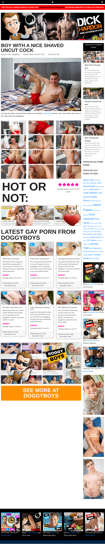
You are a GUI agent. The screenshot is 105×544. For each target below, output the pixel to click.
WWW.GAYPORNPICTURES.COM (51, 7)
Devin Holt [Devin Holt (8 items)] (95, 210)
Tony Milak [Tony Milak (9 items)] (101, 252)
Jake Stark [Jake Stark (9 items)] (90, 226)
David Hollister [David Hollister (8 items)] (89, 205)
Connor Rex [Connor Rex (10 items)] (94, 201)
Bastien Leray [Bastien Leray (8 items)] (86, 189)
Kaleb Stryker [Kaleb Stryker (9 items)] (97, 232)
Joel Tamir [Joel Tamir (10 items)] (91, 229)
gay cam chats (92, 341)
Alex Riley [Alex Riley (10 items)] (86, 183)
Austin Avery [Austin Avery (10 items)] (100, 186)
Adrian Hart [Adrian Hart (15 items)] (88, 180)
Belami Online (90, 535)
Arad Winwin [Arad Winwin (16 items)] (89, 186)
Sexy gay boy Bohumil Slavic (69, 259)
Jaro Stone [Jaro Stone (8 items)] (96, 226)
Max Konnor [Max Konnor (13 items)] (96, 238)
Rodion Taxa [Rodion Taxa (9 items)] (86, 244)
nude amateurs (32, 533)
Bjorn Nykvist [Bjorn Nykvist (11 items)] (94, 189)
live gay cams (6, 535)
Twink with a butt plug (11, 259)
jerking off (86, 372)
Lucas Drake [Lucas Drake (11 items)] (97, 234)
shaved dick (46, 113)
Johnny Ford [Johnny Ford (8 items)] (98, 229)
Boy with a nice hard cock (12, 307)
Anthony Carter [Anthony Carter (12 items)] (95, 183)
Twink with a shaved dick (39, 259)
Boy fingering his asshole (67, 307)
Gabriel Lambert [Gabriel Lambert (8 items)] (94, 223)
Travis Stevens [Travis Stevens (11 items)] (88, 255)
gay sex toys (91, 285)
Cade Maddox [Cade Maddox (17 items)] (90, 193)
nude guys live (93, 313)
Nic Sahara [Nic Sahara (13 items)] (91, 241)
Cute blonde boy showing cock (39, 308)
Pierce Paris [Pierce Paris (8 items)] (99, 241)
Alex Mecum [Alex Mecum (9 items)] (97, 180)
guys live (53, 533)
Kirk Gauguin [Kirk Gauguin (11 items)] (87, 234)
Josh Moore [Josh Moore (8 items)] (90, 232)
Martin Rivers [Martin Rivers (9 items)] (87, 238)
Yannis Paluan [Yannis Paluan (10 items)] (94, 259)
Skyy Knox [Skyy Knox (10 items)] (93, 252)
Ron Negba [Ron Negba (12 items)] (93, 249)
